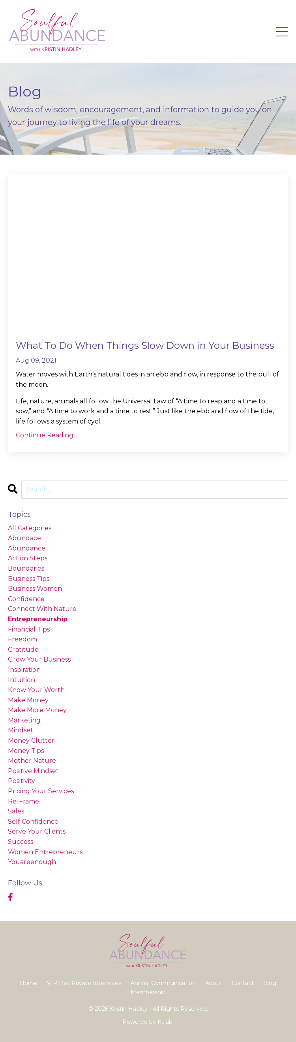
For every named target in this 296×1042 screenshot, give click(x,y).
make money (28, 700)
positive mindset (33, 771)
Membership (148, 992)
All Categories (29, 528)
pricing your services (41, 791)
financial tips (29, 629)
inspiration (24, 669)
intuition (21, 680)
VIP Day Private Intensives (84, 983)
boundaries (26, 568)
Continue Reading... (46, 435)
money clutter (31, 740)
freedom (22, 639)
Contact (243, 983)
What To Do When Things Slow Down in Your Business (145, 345)
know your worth (36, 690)
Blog (269, 983)
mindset (20, 730)
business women (35, 588)
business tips (28, 578)
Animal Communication (163, 983)
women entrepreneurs (45, 852)
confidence (26, 599)
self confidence (33, 821)
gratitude (23, 649)
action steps (27, 558)
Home (28, 983)
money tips (26, 751)
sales (16, 811)
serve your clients (37, 831)
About (213, 983)
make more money (37, 710)
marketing (24, 720)
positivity (21, 781)
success (20, 841)
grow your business (39, 659)
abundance (26, 548)
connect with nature (42, 609)
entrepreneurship (37, 619)
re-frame (23, 801)
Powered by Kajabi (148, 1021)
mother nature (32, 760)
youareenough (32, 862)
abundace (24, 538)
